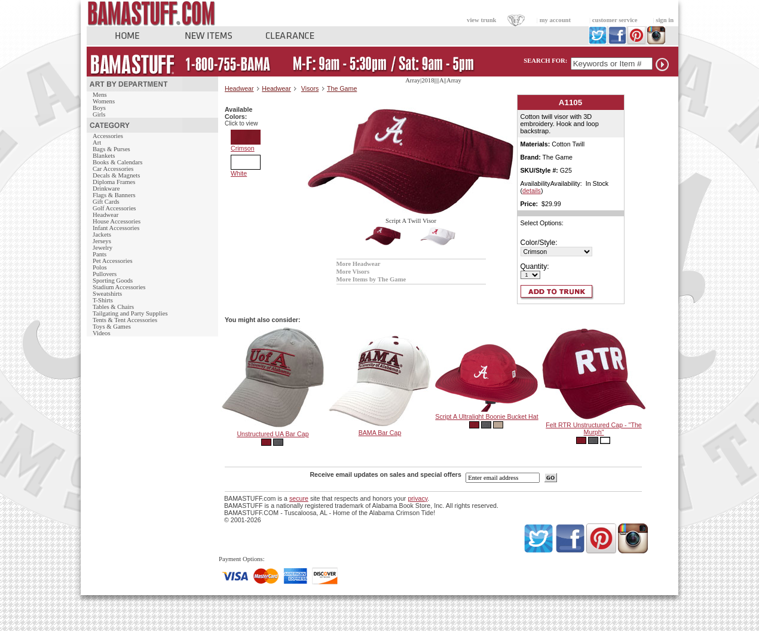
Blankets (104, 155)
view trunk (481, 20)
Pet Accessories (113, 261)
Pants (99, 254)
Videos (102, 333)
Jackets (102, 234)
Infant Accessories (116, 228)
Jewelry (102, 247)
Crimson (246, 145)
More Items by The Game (371, 279)
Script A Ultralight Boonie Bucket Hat (486, 416)
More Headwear (358, 264)
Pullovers (105, 274)
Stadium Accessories (119, 287)
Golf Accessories (114, 208)
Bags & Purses (111, 149)
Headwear (105, 215)
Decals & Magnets (116, 175)
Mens (100, 94)
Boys (99, 108)
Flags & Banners (114, 195)
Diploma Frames (114, 182)
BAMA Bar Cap (380, 432)
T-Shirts (103, 300)
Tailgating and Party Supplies (130, 313)
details (531, 190)
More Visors (353, 271)
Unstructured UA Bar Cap (272, 433)
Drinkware (106, 188)
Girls (99, 114)
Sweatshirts (107, 293)
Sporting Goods (113, 280)
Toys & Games (112, 326)
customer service (615, 20)
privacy (417, 498)
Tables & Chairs (113, 307)
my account (555, 20)
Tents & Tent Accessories (125, 320)
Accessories (108, 136)
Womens (104, 101)
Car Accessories (113, 169)
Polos (100, 267)
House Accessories (116, 221)
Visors (310, 88)
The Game (342, 88)
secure (298, 498)
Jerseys (102, 241)
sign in (665, 20)
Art (97, 142)
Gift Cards (106, 201)
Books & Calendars (117, 162)
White (246, 170)
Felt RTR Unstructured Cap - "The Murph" (594, 428)
